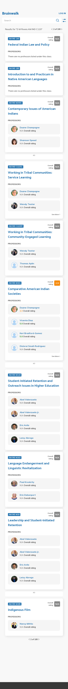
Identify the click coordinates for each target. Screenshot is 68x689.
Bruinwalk (10, 13)
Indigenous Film (19, 610)
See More (56, 214)
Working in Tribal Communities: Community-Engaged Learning (30, 234)
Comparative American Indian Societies (28, 291)
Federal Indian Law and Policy (28, 44)
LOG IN (62, 13)
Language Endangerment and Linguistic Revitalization (28, 466)
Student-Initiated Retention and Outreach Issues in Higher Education (33, 383)
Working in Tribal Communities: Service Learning (30, 175)
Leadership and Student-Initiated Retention (31, 523)
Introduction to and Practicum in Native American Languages (30, 77)
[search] (29, 20)
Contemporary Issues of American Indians (32, 111)
